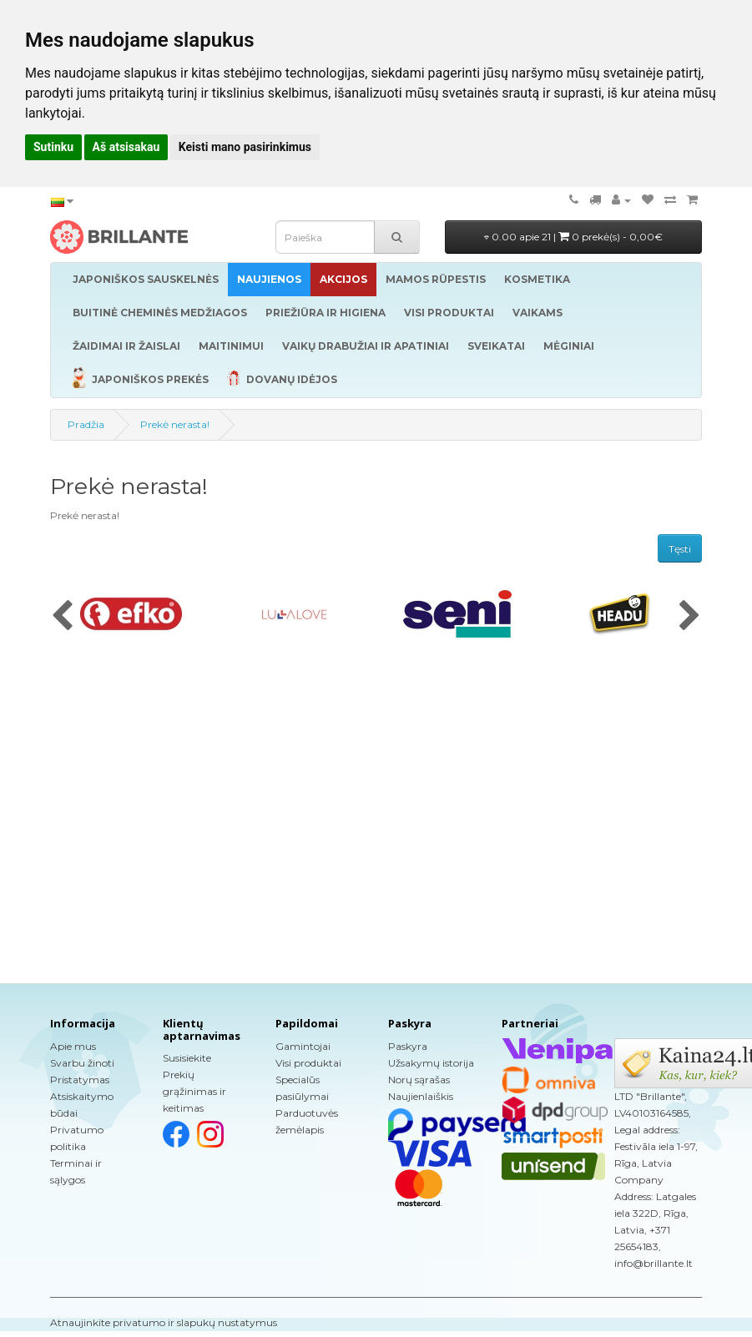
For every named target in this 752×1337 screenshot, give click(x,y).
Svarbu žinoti (82, 1063)
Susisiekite (187, 1058)
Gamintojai (303, 1046)
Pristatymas (79, 1079)
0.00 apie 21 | (573, 236)
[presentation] (62, 617)
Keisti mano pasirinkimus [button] (245, 147)
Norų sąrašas (419, 1079)
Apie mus (73, 1046)
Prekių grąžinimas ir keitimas (194, 1091)
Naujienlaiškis (420, 1096)
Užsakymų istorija (431, 1063)
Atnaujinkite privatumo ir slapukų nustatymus (163, 1322)
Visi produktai (308, 1063)
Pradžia (86, 424)
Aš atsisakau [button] (126, 147)
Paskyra (407, 1046)
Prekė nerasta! (174, 424)
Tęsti (680, 548)
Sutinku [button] (53, 147)
